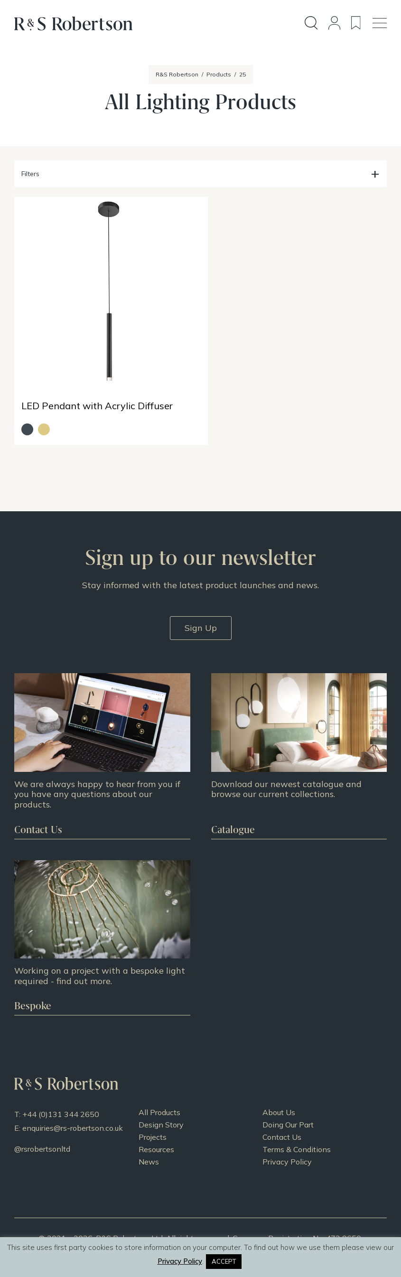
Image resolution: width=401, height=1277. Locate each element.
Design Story (161, 1113)
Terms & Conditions (296, 1138)
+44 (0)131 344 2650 (60, 1103)
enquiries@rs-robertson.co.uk (72, 1116)
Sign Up (201, 616)
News (149, 1150)
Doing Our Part (288, 1113)
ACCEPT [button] (224, 1261)
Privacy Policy (287, 1150)
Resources (156, 1138)
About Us (278, 1101)
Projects (153, 1125)
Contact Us (281, 1125)
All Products (159, 1101)
